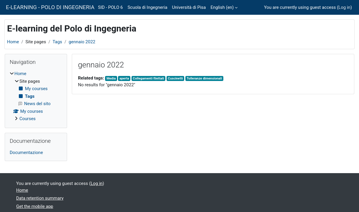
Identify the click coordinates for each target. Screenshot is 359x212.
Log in (344, 7)
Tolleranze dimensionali (204, 78)
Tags (57, 41)
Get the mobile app (34, 206)
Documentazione (26, 152)
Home (13, 41)
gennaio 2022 (82, 41)
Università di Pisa (189, 7)
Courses (27, 118)
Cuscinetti (175, 78)
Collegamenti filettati (148, 78)
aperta (124, 78)
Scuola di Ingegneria (147, 7)
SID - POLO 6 (110, 7)
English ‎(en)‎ (222, 7)
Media (111, 78)
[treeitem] (36, 96)
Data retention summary (40, 198)
